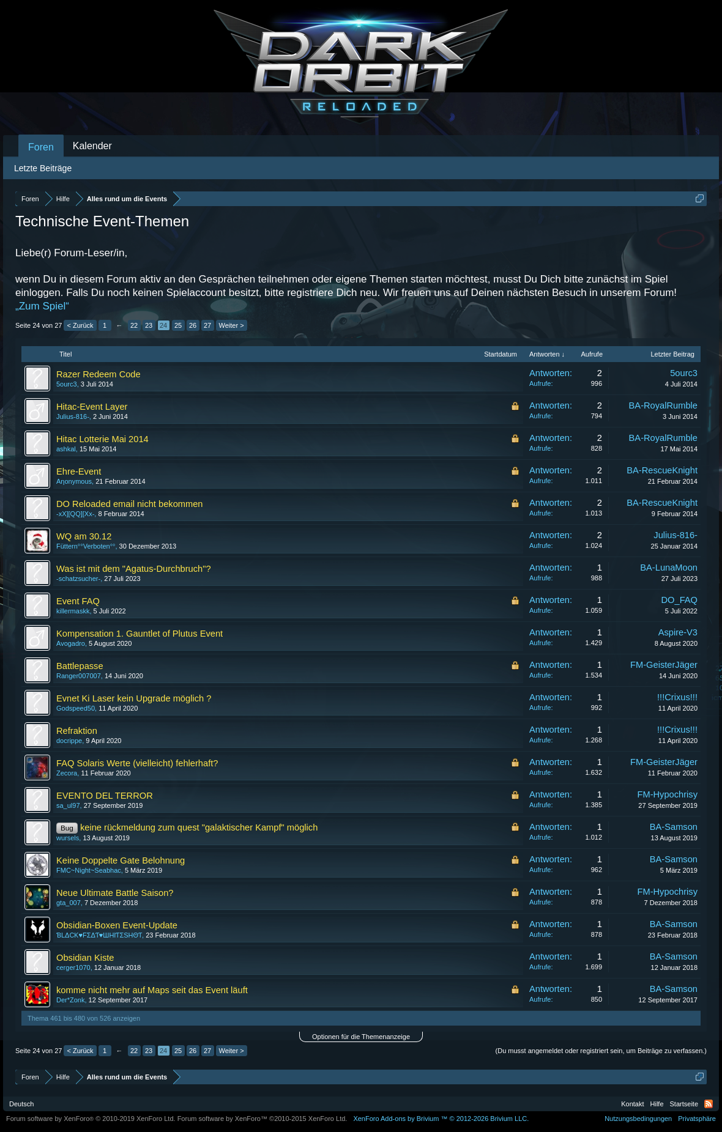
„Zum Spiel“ (42, 306)
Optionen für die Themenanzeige (361, 1036)
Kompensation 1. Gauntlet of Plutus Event (139, 633)
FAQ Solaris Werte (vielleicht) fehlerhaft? (137, 763)
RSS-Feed (708, 1104)
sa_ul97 (68, 805)
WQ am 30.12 (83, 536)
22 (134, 325)
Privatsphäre (697, 1118)
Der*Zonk (70, 1000)
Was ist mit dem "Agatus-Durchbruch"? (133, 569)
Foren (41, 147)
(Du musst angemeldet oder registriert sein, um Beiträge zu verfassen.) (601, 1050)
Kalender (92, 146)
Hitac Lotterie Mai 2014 (102, 439)
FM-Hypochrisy (667, 794)
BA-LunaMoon (669, 567)
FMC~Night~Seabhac (88, 870)
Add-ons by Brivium (441, 1118)
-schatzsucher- (78, 578)
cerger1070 (73, 967)
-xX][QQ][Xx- (75, 513)
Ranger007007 (78, 675)
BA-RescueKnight (662, 470)
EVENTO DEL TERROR (104, 796)
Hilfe (657, 1104)
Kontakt (632, 1104)
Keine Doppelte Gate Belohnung (120, 860)
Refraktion (76, 731)
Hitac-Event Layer (91, 407)
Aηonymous (74, 481)
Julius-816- (72, 416)
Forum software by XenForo (91, 1118)
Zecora (66, 773)
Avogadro (70, 643)
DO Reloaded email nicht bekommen (129, 504)
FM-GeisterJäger (664, 665)
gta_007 (68, 902)
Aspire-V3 (678, 632)
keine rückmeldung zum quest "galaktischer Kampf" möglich (199, 827)
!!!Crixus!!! (677, 697)
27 (207, 325)
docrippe (69, 740)
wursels (67, 838)
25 (178, 325)
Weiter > (231, 325)
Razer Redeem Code (98, 374)
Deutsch (21, 1104)
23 (148, 325)
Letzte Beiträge (43, 168)
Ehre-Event (78, 471)
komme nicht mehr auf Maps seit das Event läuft (152, 990)
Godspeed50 (75, 708)
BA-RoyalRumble (663, 405)
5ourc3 (66, 384)
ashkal (66, 449)
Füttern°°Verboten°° (85, 546)
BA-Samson (674, 827)
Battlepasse (79, 666)
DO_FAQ (679, 600)
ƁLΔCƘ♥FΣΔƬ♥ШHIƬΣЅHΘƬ (99, 935)
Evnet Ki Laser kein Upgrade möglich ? (133, 698)
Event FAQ (78, 601)
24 (163, 325)
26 (192, 325)
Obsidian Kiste (85, 958)
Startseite (684, 1104)
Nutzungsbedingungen (638, 1118)
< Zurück (80, 325)
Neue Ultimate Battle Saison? (114, 893)
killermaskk (72, 611)
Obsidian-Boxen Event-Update (116, 925)
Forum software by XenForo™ (262, 1118)
